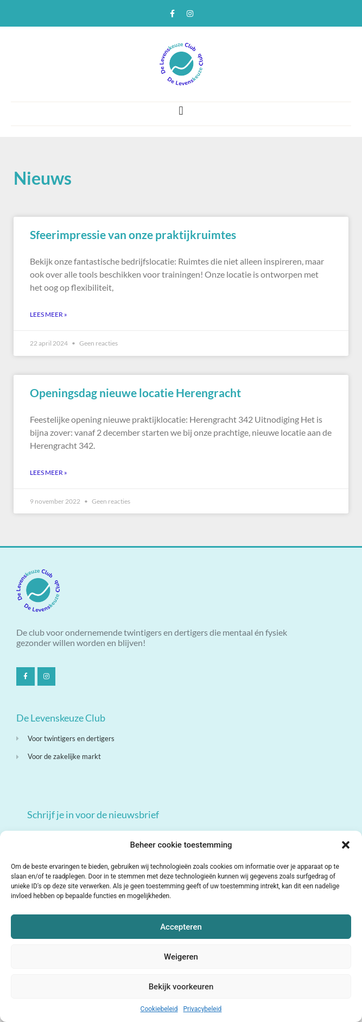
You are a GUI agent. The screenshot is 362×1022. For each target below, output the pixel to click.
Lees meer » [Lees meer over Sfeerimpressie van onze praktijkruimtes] (48, 314)
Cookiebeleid (159, 1009)
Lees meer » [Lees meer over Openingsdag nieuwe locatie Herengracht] (48, 472)
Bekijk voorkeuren (181, 987)
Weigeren (181, 957)
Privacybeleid (202, 1009)
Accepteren (181, 927)
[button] (345, 844)
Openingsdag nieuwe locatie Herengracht (135, 392)
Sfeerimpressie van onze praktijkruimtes (133, 234)
